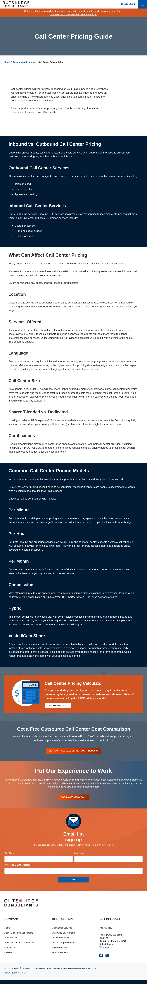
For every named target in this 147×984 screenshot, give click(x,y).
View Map (104, 947)
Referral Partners (60, 948)
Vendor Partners (60, 953)
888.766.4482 (128, 4)
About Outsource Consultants (18, 933)
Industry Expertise (61, 938)
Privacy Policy (10, 973)
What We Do (10, 938)
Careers (8, 953)
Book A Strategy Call (73, 797)
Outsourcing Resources (24, 62)
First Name (14, 853)
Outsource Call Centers (63, 933)
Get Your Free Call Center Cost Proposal (73, 751)
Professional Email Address (22, 865)
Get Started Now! (58, 705)
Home (7, 62)
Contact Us (9, 948)
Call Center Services (62, 928)
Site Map (22, 973)
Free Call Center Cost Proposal (19, 943)
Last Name (84, 853)
